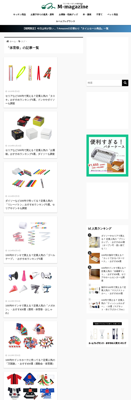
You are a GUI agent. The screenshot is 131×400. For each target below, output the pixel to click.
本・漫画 (87, 14)
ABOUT (8, 385)
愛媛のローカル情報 (47, 385)
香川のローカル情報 (25, 385)
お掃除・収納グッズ (68, 14)
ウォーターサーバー (38, 389)
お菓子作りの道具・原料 (42, 14)
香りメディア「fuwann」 (78, 389)
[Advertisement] (106, 57)
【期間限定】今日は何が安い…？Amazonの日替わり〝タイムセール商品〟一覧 (65, 28)
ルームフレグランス (65, 21)
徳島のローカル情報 (68, 385)
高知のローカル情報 (90, 385)
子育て (99, 14)
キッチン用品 (19, 14)
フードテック (57, 389)
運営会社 (97, 389)
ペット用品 (112, 14)
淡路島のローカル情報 (114, 385)
